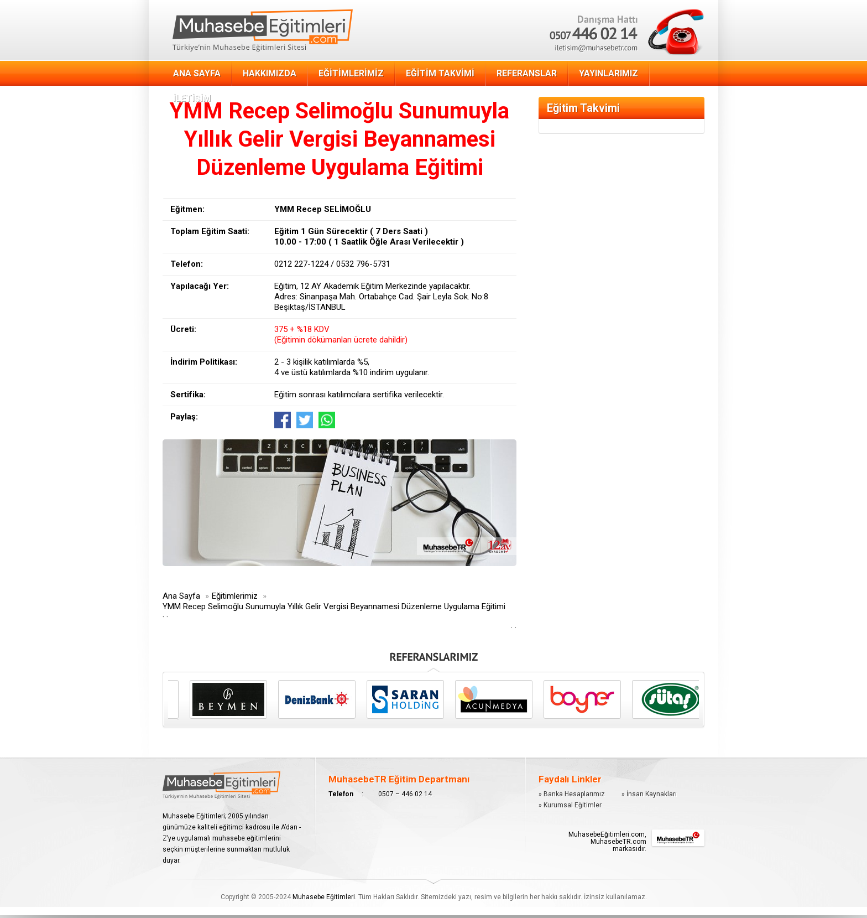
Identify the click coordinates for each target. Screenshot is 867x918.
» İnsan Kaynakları (649, 794)
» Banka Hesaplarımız (572, 794)
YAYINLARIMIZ (608, 73)
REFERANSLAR (527, 73)
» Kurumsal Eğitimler (570, 805)
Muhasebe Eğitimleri (324, 897)
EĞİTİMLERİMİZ (351, 73)
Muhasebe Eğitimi (263, 30)
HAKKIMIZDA (269, 73)
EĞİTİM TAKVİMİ (440, 73)
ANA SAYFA (197, 73)
